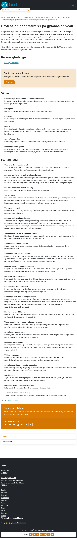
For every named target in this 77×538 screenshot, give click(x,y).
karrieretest (15, 50)
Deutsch (4, 500)
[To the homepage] (9, 5)
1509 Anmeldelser (19, 523)
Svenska (4, 513)
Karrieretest (7, 442)
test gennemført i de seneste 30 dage (16, 10)
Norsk (3, 508)
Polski (3, 510)
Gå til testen (9, 82)
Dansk (3, 516)
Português (5, 505)
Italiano (3, 503)
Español (4, 493)
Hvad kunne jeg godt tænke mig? (13, 480)
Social (6, 63)
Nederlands (5, 498)
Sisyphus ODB (12, 400)
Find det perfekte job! (8, 478)
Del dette (26, 534)
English (3, 490)
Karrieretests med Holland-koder (12, 483)
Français (4, 495)
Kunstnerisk (14, 63)
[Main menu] (73, 5)
